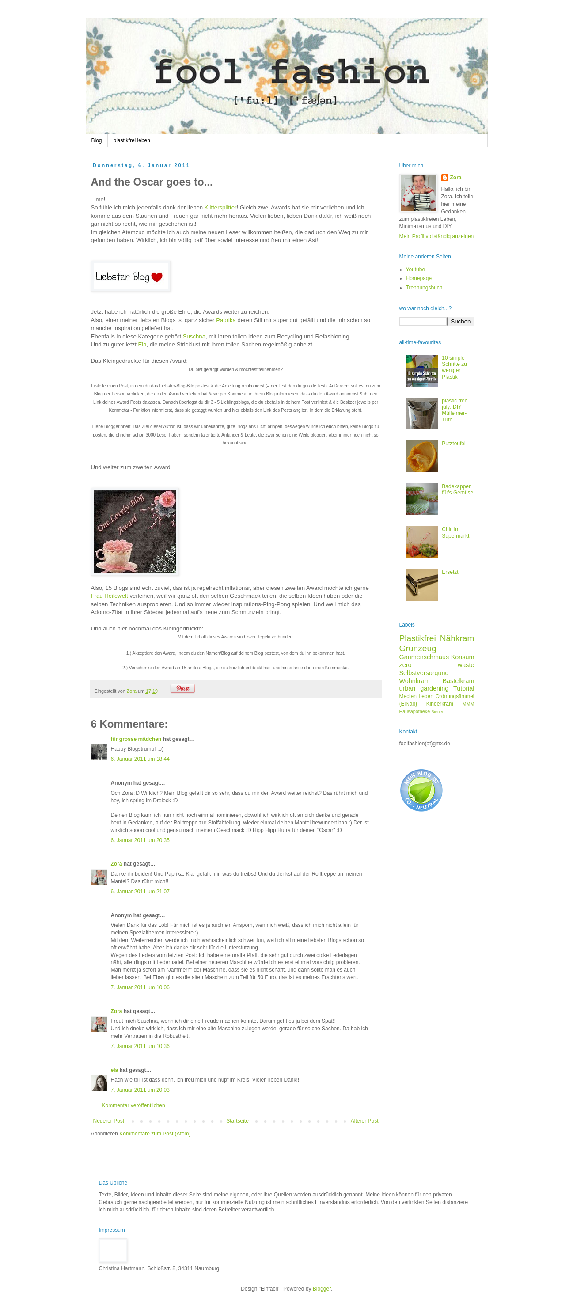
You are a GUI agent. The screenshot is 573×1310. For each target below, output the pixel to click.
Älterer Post (365, 1121)
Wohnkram (414, 680)
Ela (142, 344)
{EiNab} (408, 704)
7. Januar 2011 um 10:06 (140, 987)
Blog (96, 140)
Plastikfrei (417, 638)
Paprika (226, 320)
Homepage (419, 278)
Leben (425, 696)
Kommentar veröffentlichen (133, 1105)
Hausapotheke (414, 711)
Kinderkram (439, 704)
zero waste (436, 664)
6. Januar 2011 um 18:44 (140, 759)
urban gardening (424, 688)
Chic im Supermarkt (455, 532)
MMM (468, 703)
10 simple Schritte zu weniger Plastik (454, 367)
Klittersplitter (221, 207)
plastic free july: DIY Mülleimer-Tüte (454, 410)
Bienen (437, 711)
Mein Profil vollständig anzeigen (436, 236)
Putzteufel (453, 443)
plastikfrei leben (132, 140)
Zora (116, 864)
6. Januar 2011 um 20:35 (140, 840)
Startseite (237, 1121)
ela (115, 1070)
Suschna (194, 336)
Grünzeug (417, 648)
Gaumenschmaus (424, 657)
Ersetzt (450, 572)
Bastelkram (458, 680)
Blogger (322, 1289)
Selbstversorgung (424, 672)
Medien (408, 696)
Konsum (462, 657)
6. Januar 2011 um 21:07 (140, 892)
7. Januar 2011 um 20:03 (140, 1090)
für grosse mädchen (136, 739)
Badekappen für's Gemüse (457, 489)
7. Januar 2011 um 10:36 (140, 1046)
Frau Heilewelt (109, 595)
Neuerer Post (109, 1121)
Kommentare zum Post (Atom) (154, 1134)
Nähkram (457, 638)
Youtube (415, 269)
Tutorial (463, 688)
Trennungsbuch (424, 288)
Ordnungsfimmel (454, 696)
